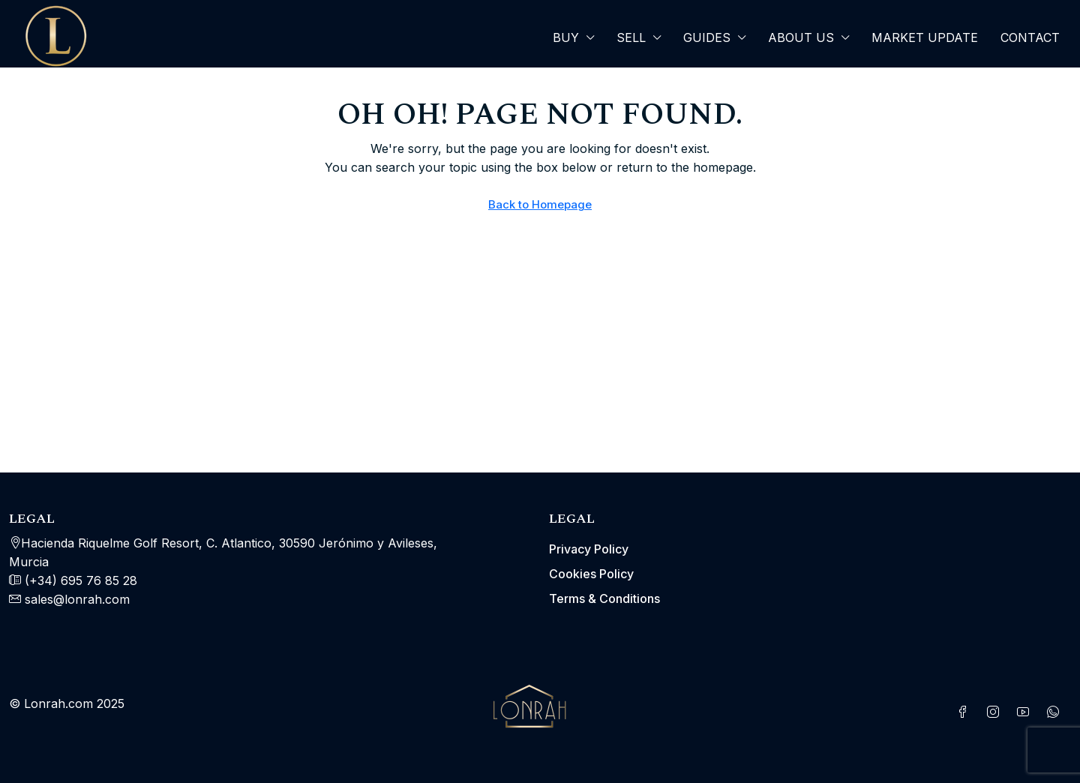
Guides (706, 37)
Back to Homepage (540, 204)
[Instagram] (996, 712)
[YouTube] (1026, 712)
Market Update (925, 37)
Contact (1030, 37)
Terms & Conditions (604, 598)
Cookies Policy (591, 573)
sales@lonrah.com (77, 599)
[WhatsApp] (1056, 712)
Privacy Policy (588, 549)
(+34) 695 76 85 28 (79, 580)
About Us (801, 37)
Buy (566, 37)
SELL (631, 37)
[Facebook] (966, 712)
